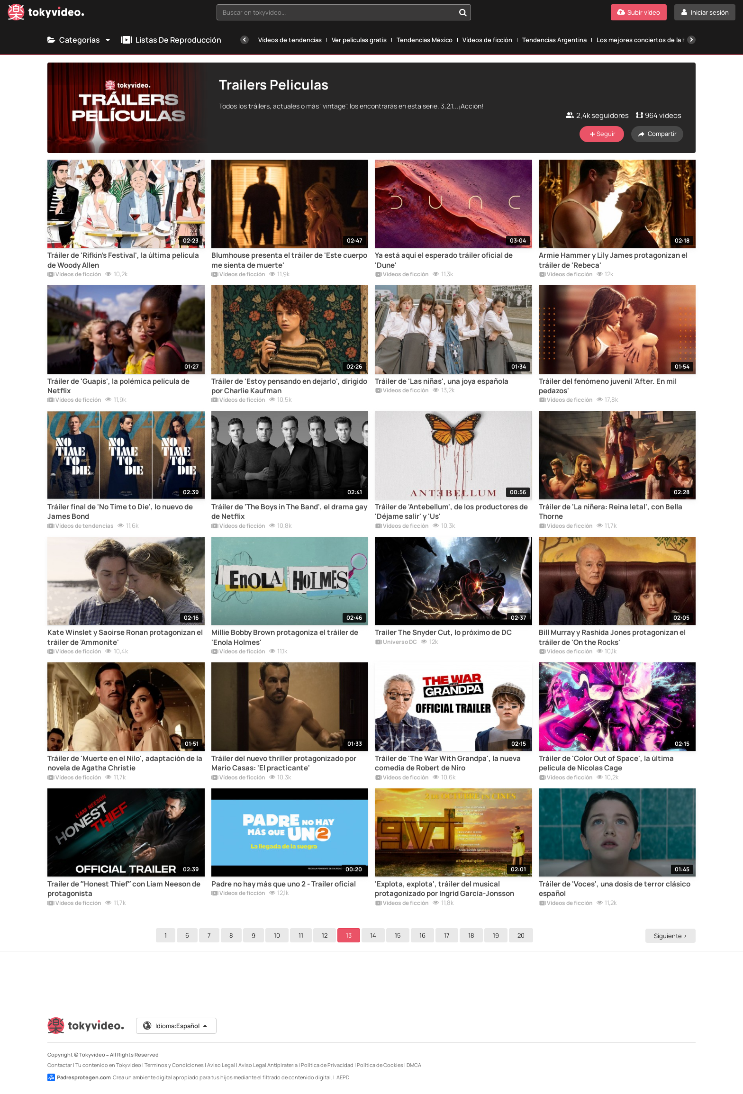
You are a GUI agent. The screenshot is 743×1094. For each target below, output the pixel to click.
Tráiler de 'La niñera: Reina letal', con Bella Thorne (610, 511)
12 (326, 935)
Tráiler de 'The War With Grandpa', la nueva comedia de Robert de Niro (448, 763)
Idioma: (175, 1026)
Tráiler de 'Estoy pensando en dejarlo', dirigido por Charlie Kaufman (289, 386)
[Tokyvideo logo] (46, 14)
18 (473, 935)
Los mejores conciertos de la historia (651, 40)
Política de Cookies (380, 1064)
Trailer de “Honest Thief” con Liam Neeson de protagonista (123, 888)
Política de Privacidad (327, 1064)
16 (424, 935)
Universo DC (396, 642)
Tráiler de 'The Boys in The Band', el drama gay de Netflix (289, 511)
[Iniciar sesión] (704, 12)
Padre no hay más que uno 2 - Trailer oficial (283, 884)
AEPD (342, 1077)
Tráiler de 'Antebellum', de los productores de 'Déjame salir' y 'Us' (451, 511)
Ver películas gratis (359, 40)
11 (302, 935)
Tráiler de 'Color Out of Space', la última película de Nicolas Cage (606, 763)
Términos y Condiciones (174, 1064)
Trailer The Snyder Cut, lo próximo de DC (443, 632)
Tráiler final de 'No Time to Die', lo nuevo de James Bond (120, 511)
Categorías (79, 40)
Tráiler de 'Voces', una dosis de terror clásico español (614, 888)
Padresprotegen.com (79, 1077)
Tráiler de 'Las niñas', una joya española (441, 381)
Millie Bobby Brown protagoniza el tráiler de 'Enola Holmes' (284, 637)
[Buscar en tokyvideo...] (463, 12)
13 (350, 935)
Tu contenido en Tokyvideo (108, 1064)
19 (497, 935)
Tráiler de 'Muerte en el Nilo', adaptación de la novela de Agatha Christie (124, 763)
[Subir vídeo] (639, 12)
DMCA (414, 1064)
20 (522, 935)
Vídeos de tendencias (290, 40)
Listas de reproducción (171, 40)
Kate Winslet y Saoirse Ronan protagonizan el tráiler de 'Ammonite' (125, 637)
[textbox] (336, 12)
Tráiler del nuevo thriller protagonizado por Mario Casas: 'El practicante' (283, 763)
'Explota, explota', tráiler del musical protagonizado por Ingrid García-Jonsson (444, 888)
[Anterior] (244, 40)
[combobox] (344, 12)
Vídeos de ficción (487, 40)
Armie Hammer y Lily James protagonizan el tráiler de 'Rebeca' (613, 260)
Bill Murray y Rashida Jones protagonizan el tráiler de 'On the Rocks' (612, 637)
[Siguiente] (691, 40)
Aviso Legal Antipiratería (268, 1064)
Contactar (59, 1064)
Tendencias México (425, 40)
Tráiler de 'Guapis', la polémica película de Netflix (118, 386)
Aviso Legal (221, 1064)
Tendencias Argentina (554, 40)
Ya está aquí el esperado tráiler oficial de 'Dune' (444, 260)
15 (399, 935)
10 (278, 935)
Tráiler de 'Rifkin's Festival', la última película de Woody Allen (123, 260)
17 (448, 935)
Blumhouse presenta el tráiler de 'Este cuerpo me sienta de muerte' (289, 260)
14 (375, 935)
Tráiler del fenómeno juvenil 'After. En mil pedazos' (608, 386)
